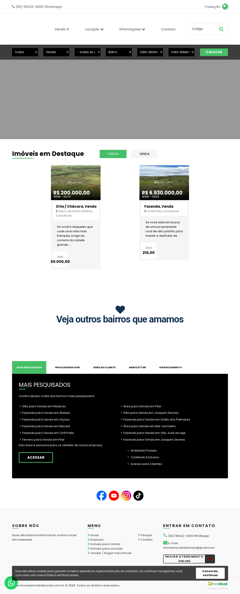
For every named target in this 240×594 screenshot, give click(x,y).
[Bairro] (119, 52)
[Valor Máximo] (181, 52)
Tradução (216, 6)
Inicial (93, 535)
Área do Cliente (104, 367)
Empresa (95, 540)
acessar (35, 457)
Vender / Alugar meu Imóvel (109, 553)
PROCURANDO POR (67, 367)
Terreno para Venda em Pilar (42, 439)
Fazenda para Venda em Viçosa (44, 419)
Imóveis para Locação (105, 548)
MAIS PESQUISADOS (29, 367)
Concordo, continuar (210, 573)
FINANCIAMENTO (170, 367)
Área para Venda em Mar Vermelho (148, 426)
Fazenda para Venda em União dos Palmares (155, 419)
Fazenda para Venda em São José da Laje (153, 433)
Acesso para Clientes (145, 464)
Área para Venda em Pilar (141, 406)
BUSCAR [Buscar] (214, 52)
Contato (168, 29)
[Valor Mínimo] (150, 52)
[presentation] (16, 91)
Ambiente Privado (142, 450)
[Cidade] (88, 52)
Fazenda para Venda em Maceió (45, 426)
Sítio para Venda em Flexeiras (43, 406)
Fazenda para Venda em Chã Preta (47, 433)
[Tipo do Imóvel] (25, 52)
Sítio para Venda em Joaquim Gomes (150, 413)
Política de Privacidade (62, 575)
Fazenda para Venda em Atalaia (45, 413)
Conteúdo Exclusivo (143, 457)
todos (113, 154)
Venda (144, 154)
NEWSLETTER (137, 367)
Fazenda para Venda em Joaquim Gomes (153, 439)
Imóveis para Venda (104, 544)
